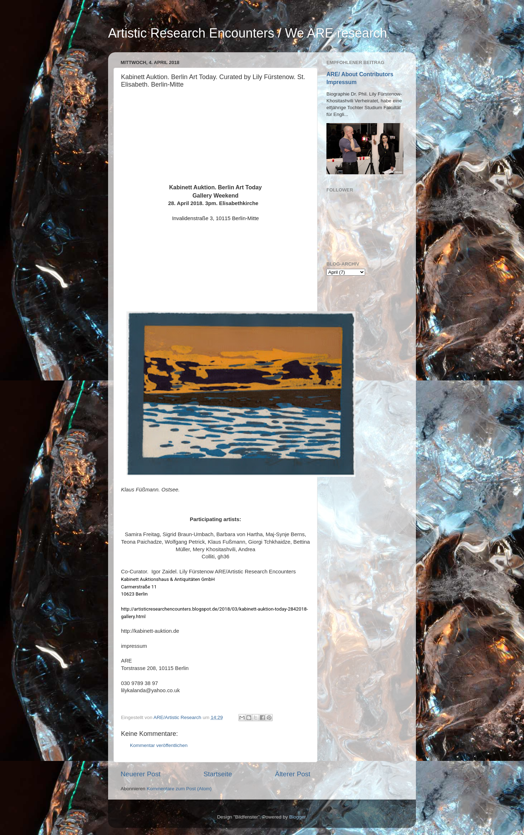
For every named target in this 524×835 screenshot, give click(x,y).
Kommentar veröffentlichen (159, 745)
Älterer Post (292, 774)
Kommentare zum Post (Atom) (179, 788)
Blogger (297, 817)
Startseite (217, 774)
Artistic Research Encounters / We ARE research (247, 33)
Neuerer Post (140, 774)
